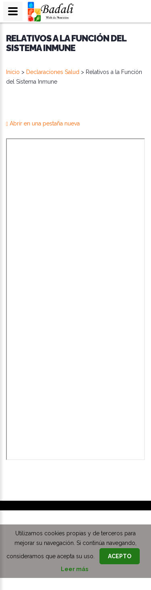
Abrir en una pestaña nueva (43, 123)
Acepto (119, 556)
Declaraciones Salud (52, 72)
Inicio (13, 72)
